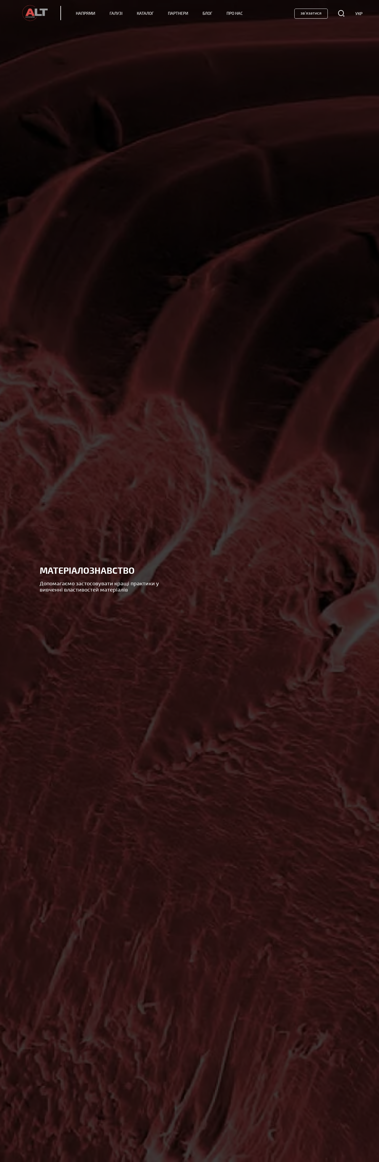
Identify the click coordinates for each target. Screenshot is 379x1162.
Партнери (178, 13)
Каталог (145, 13)
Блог (207, 13)
